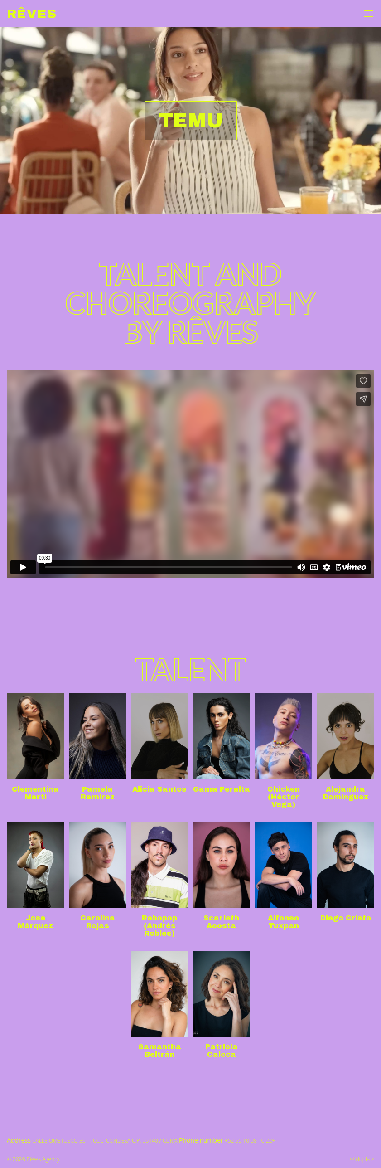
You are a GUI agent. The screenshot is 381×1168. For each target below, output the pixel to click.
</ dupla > (362, 1159)
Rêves (32, 14)
